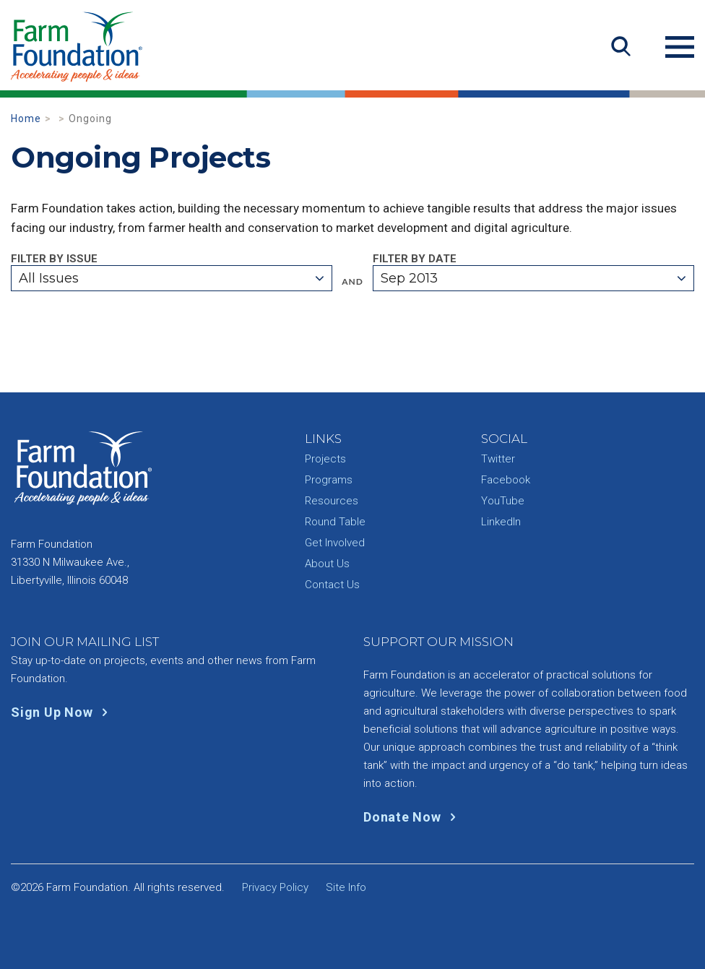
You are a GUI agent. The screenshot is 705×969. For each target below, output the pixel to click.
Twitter (498, 458)
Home (26, 118)
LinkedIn (501, 521)
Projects (325, 458)
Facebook (505, 479)
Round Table (335, 521)
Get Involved (335, 542)
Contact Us (332, 584)
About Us (327, 563)
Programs (328, 479)
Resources (331, 500)
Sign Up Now (62, 712)
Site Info (346, 887)
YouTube (502, 500)
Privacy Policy (275, 887)
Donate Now (412, 816)
